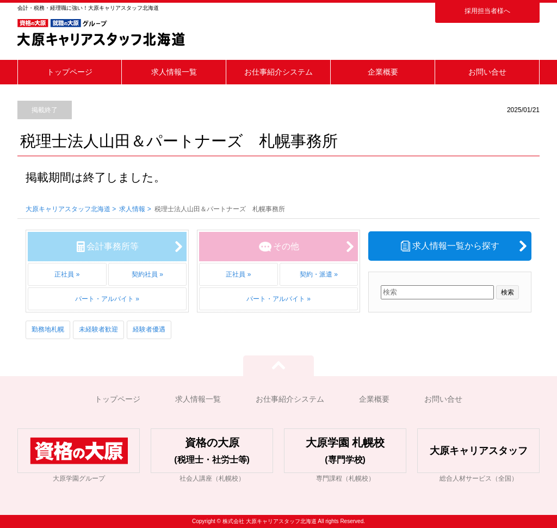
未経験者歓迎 (98, 329)
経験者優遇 (149, 329)
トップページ (69, 71)
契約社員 (145, 274)
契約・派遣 (316, 274)
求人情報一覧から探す (455, 245)
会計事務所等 (112, 246)
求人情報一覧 (174, 71)
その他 (286, 246)
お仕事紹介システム (278, 71)
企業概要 (383, 71)
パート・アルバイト (104, 299)
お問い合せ (487, 71)
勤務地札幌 (48, 329)
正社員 (64, 274)
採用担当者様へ (487, 11)
